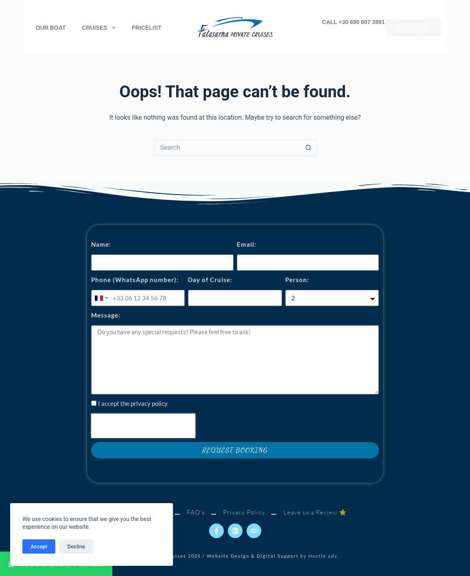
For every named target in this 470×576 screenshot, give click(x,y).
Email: (246, 244)
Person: (297, 279)
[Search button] (308, 148)
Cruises (98, 28)
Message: (105, 315)
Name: (101, 244)
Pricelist (146, 27)
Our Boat (51, 27)
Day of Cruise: (210, 279)
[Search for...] (227, 148)
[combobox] (101, 298)
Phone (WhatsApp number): (135, 279)
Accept (39, 546)
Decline (76, 546)
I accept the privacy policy (133, 403)
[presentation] (143, 426)
